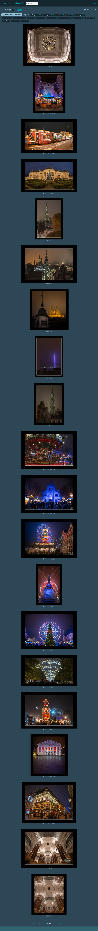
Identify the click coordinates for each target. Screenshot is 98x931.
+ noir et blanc (65, 18)
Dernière (62, 924)
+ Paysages (80, 15)
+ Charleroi (89, 18)
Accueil (4, 10)
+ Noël (70, 15)
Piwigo (52, 929)
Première (35, 924)
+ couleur (7, 18)
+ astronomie (52, 18)
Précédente (42, 924)
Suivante (56, 924)
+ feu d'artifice (19, 18)
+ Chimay (15, 21)
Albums (4, 3)
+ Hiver (25, 21)
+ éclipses (78, 18)
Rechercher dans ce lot (13, 15)
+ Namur (32, 18)
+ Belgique (36, 15)
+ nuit (41, 18)
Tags (11, 3)
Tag (9, 10)
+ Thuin (6, 21)
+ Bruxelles (59, 15)
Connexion (93, 3)
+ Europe (48, 15)
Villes (19, 10)
